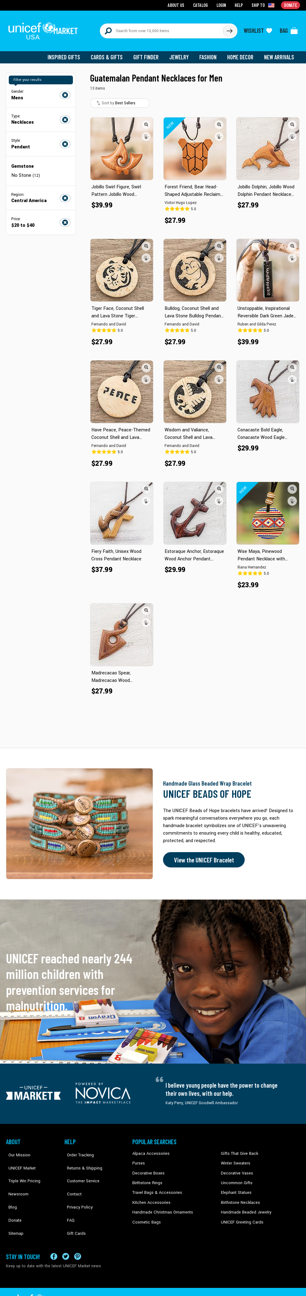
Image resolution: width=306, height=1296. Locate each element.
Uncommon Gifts (236, 1178)
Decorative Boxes (147, 1168)
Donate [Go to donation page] (291, 4)
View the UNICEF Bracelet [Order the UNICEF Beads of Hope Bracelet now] (202, 856)
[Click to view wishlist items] (258, 29)
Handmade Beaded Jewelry (244, 1206)
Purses (138, 1159)
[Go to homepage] (45, 28)
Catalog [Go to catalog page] (202, 4)
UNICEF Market (18, 1159)
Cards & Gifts (110, 53)
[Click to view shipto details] (264, 5)
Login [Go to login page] (222, 4)
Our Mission (16, 1149)
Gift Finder (148, 53)
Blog (10, 1187)
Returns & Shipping (81, 1159)
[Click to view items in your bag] (289, 29)
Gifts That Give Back (238, 1149)
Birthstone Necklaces (239, 1197)
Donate (12, 1197)
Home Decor (241, 53)
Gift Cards (73, 1206)
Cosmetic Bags (145, 1216)
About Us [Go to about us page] (178, 4)
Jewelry (181, 53)
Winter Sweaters (235, 1159)
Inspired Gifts (68, 53)
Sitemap (13, 1206)
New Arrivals (279, 53)
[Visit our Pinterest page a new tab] (77, 1237)
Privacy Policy (76, 1187)
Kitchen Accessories (149, 1197)
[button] (146, 120)
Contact (71, 1178)
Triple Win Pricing (21, 1168)
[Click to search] (229, 28)
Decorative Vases (236, 1168)
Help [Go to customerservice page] (240, 4)
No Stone (25, 171)
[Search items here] (161, 29)
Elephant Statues (235, 1187)
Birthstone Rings (146, 1178)
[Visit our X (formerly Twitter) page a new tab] (65, 1237)
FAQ (68, 1197)
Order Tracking (76, 1149)
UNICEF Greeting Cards (240, 1216)
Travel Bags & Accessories (155, 1187)
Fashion (209, 53)
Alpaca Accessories (149, 1149)
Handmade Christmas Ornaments (161, 1206)
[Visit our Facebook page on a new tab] (54, 1237)
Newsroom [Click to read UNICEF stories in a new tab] (15, 1178)
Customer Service (79, 1168)
